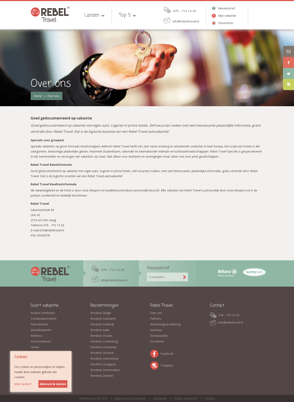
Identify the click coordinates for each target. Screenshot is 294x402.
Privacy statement (186, 398)
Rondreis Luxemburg (104, 341)
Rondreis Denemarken (105, 370)
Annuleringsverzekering (165, 324)
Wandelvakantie (41, 330)
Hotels (35, 347)
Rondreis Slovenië (102, 353)
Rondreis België (100, 313)
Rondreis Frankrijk (102, 324)
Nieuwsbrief (226, 8)
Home (38, 96)
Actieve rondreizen (43, 313)
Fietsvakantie (39, 324)
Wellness (36, 336)
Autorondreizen (41, 341)
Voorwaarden (159, 336)
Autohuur (156, 330)
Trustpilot (155, 364)
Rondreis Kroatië (101, 336)
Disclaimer (157, 341)
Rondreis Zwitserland (104, 358)
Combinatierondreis (44, 318)
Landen (91, 15)
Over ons (53, 96)
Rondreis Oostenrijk (103, 347)
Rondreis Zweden (102, 376)
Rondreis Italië (99, 330)
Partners (155, 318)
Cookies (210, 398)
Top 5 (125, 15)
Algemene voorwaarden (130, 398)
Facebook (155, 353)
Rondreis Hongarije (103, 364)
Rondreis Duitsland (102, 318)
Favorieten (225, 23)
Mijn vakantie (227, 15)
